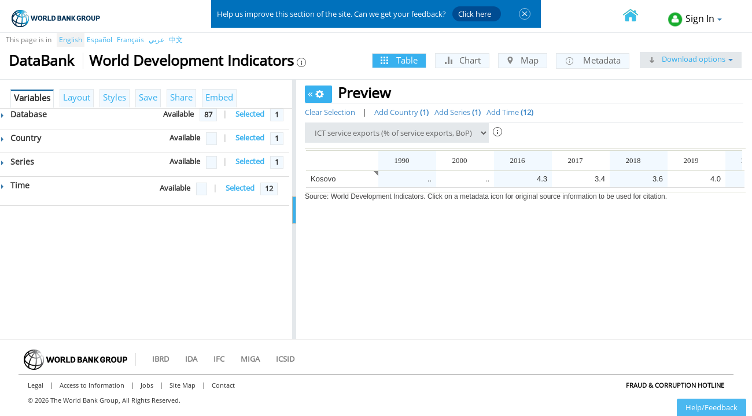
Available (178, 114)
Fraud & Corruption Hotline (675, 385)
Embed (219, 97)
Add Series (457, 112)
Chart (462, 60)
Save (148, 97)
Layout (76, 97)
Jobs (147, 385)
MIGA (250, 359)
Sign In (695, 19)
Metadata (593, 60)
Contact (223, 385)
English (70, 39)
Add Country (401, 112)
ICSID (285, 359)
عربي (156, 39)
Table (399, 60)
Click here (474, 14)
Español (99, 39)
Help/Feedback (711, 407)
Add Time (509, 112)
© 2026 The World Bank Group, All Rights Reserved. (104, 400)
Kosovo (323, 178)
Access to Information (92, 385)
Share (181, 97)
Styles (114, 97)
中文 (176, 39)
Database (24, 114)
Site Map (182, 385)
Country (21, 137)
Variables (32, 97)
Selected (249, 114)
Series (17, 161)
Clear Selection (330, 112)
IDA (191, 359)
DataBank (41, 60)
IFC (218, 359)
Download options (690, 59)
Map (523, 60)
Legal (35, 385)
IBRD (160, 359)
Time (15, 185)
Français (130, 39)
